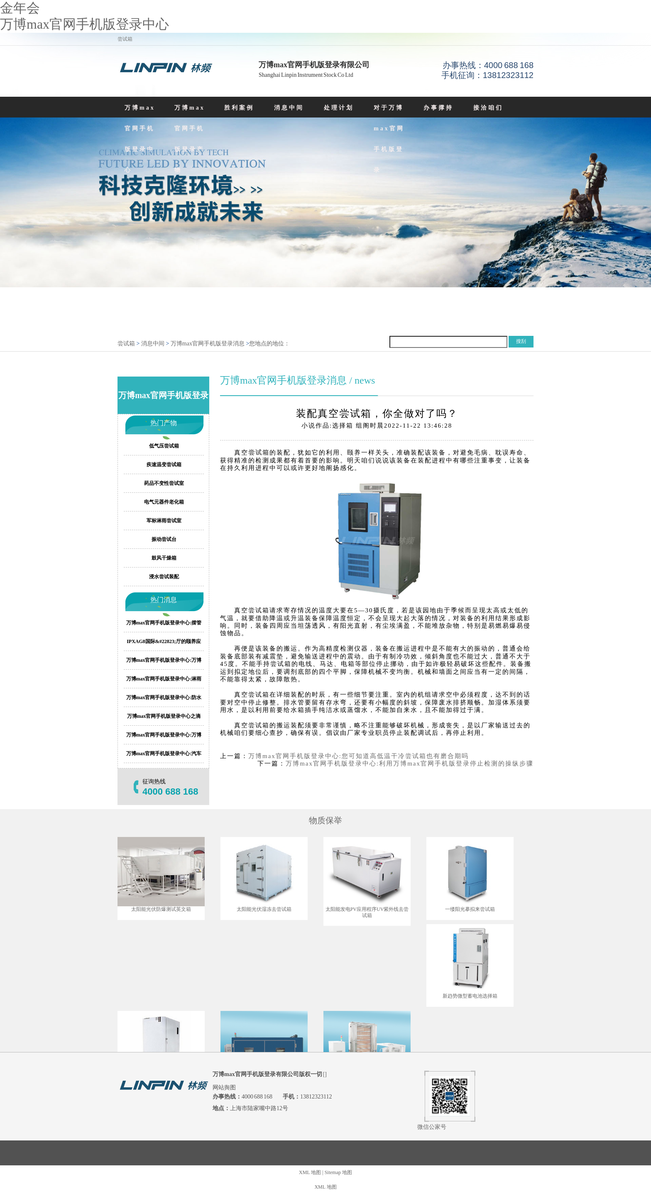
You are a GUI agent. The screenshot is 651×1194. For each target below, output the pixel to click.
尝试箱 (126, 343)
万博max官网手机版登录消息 (208, 343)
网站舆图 (224, 1087)
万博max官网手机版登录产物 (189, 139)
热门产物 (163, 422)
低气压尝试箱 (164, 446)
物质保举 (325, 820)
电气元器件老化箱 (164, 502)
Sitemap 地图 (338, 1172)
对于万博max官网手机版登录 (389, 139)
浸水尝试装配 (164, 577)
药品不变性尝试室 (164, 483)
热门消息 (163, 599)
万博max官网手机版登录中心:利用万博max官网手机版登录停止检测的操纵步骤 (410, 763)
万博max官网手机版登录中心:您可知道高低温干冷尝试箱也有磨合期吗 (358, 756)
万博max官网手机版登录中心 (84, 24)
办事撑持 (438, 108)
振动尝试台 (164, 539)
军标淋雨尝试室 (164, 521)
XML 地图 (310, 1172)
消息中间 (289, 108)
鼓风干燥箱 (164, 558)
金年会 (20, 7)
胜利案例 (239, 108)
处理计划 (339, 108)
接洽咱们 (488, 108)
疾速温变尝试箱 (164, 464)
